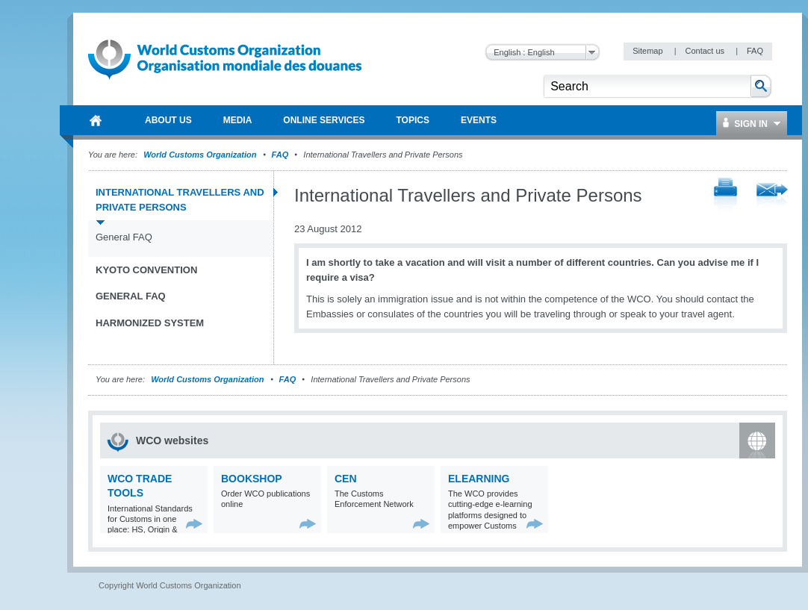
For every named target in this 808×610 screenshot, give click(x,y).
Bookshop (251, 479)
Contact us (706, 50)
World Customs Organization (200, 154)
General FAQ (124, 237)
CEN (346, 479)
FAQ (755, 50)
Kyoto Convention (146, 270)
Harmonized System (150, 323)
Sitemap (649, 50)
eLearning (478, 479)
